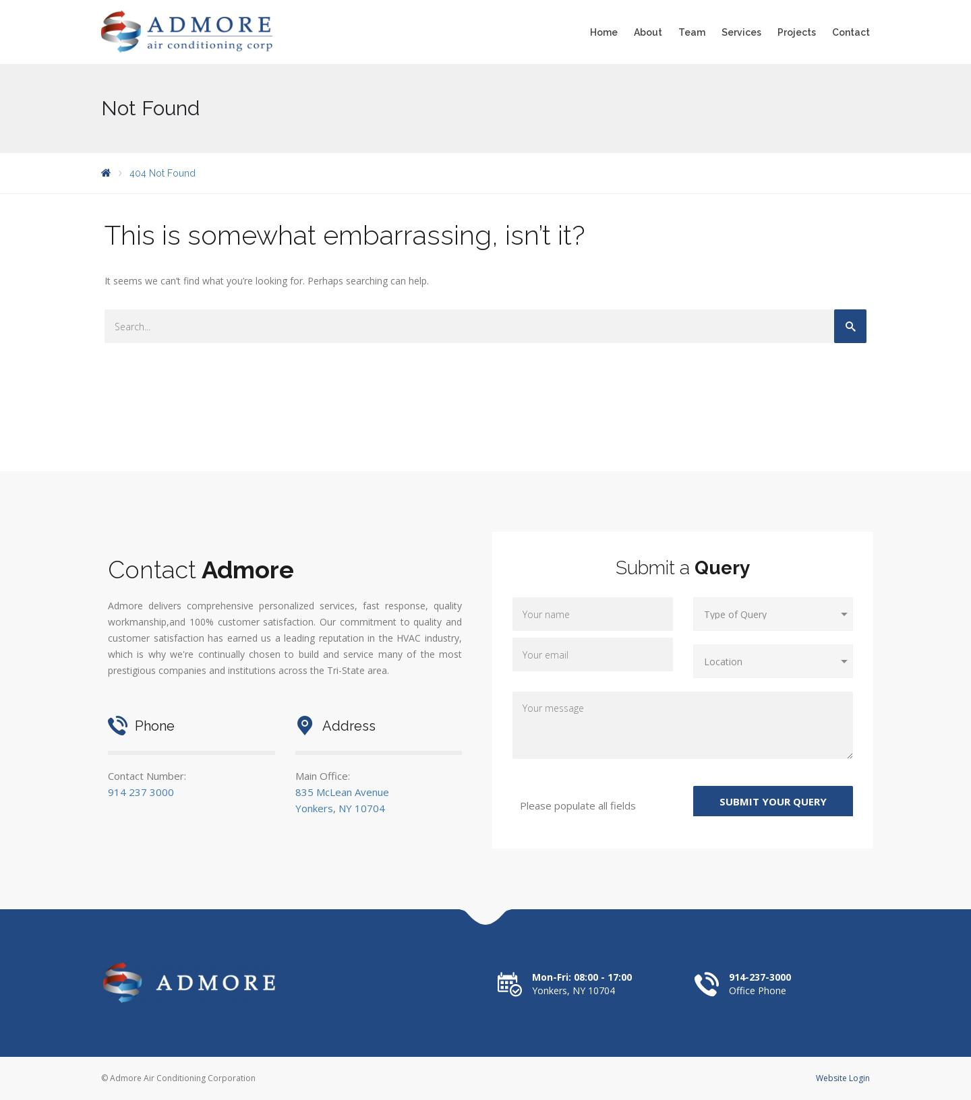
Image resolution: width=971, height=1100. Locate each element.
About (648, 32)
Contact (851, 32)
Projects (796, 32)
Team (691, 32)
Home (604, 32)
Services (741, 32)
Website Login (843, 1078)
